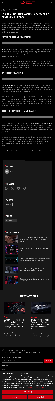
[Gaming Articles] (13, 350)
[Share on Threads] (24, 188)
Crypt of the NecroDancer (9, 49)
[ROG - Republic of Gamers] (27, 2)
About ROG (5, 366)
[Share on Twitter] (12, 188)
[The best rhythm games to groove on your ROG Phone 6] (24, 352)
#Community (10, 220)
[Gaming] (22, 350)
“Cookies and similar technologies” (35, 387)
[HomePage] (3, 350)
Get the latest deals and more (11, 357)
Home (3, 370)
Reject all (14, 397)
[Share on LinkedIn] (18, 188)
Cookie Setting (27, 392)
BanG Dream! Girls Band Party (42, 123)
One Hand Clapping (8, 85)
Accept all (41, 397)
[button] (3, 2)
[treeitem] (14, 319)
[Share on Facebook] (6, 188)
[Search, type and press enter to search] (52, 2)
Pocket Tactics (40, 25)
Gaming (8, 204)
